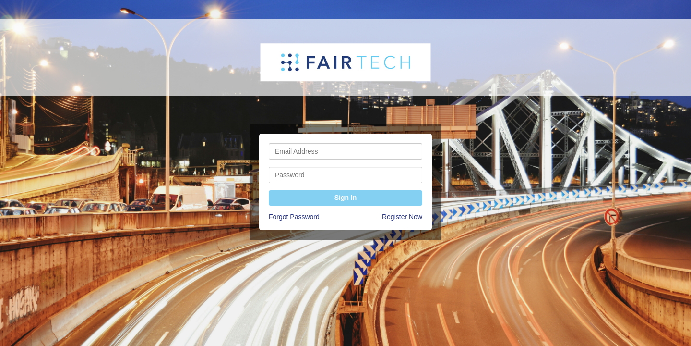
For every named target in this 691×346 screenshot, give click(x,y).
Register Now (402, 217)
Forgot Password (294, 217)
